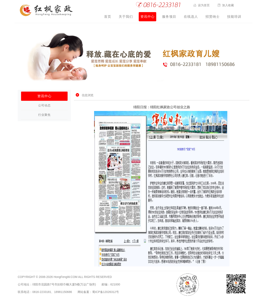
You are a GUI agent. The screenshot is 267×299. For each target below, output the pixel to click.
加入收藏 (228, 5)
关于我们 (126, 16)
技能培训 (234, 16)
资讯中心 (147, 16)
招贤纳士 (212, 16)
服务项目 (169, 16)
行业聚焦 (44, 114)
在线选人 (191, 16)
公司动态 (44, 105)
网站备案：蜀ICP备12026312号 (98, 292)
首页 (107, 16)
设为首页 (204, 5)
